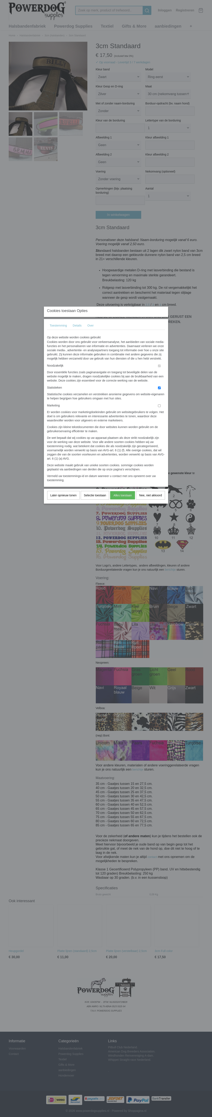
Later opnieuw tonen (63, 503)
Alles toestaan (122, 503)
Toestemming (58, 333)
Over (90, 333)
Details (77, 333)
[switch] (159, 374)
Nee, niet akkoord (150, 503)
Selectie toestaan (95, 503)
